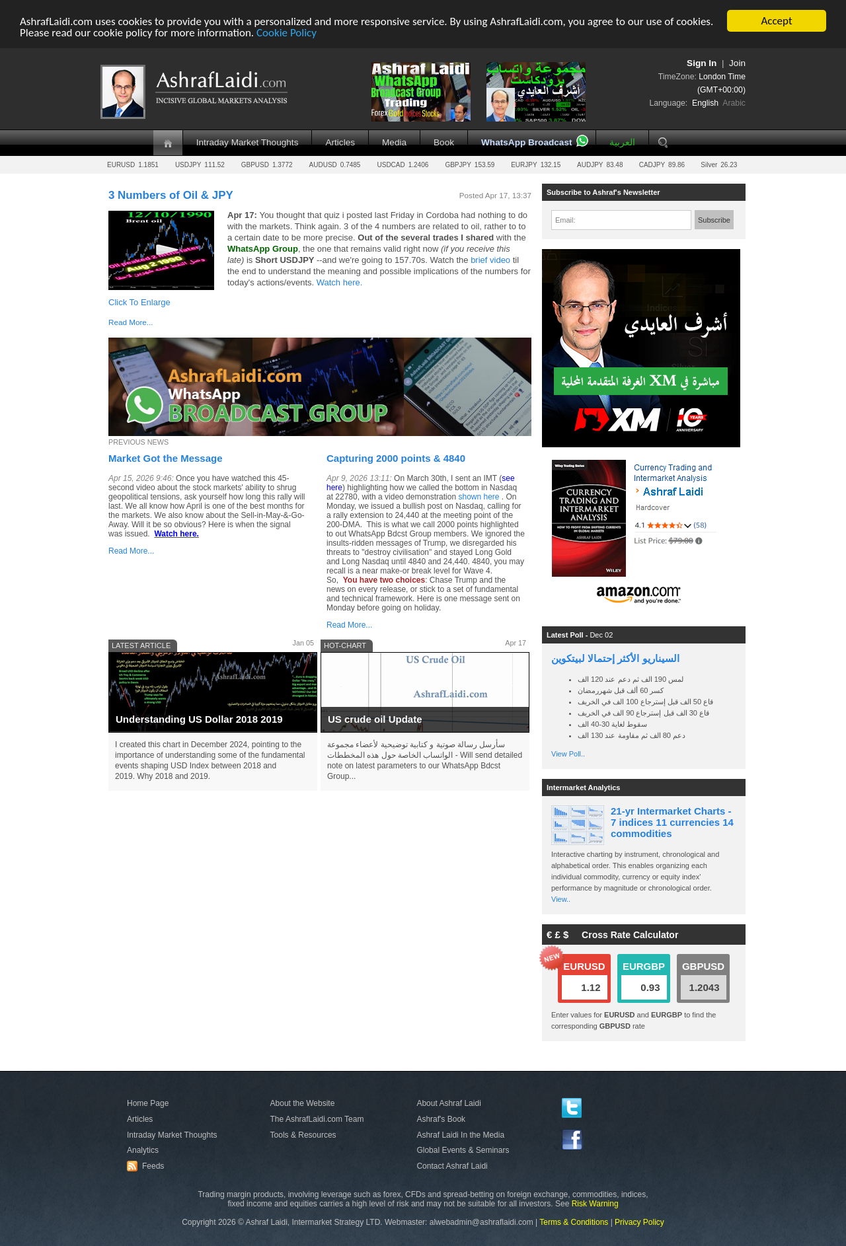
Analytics (143, 1150)
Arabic (734, 103)
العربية (622, 142)
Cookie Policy (286, 33)
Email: (565, 220)
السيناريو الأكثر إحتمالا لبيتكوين (615, 658)
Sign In (701, 63)
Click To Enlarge (139, 302)
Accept (776, 21)
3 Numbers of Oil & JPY (170, 195)
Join (737, 63)
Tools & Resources (303, 1135)
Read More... (130, 322)
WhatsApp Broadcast (526, 142)
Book (444, 142)
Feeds (147, 1166)
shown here (478, 496)
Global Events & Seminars (462, 1150)
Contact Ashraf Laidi (451, 1166)
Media (394, 142)
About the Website (302, 1103)
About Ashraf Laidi (448, 1103)
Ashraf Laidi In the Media (460, 1135)
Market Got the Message (165, 458)
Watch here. (341, 282)
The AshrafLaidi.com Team (317, 1119)
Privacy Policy (639, 1222)
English (705, 103)
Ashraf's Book (440, 1119)
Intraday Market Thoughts (247, 142)
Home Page (148, 1103)
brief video (492, 260)
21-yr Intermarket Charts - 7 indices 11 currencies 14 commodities (672, 822)
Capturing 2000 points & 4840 (396, 458)
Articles (340, 142)
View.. (560, 899)
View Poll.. (568, 754)
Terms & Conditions (573, 1222)
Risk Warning (595, 1203)
